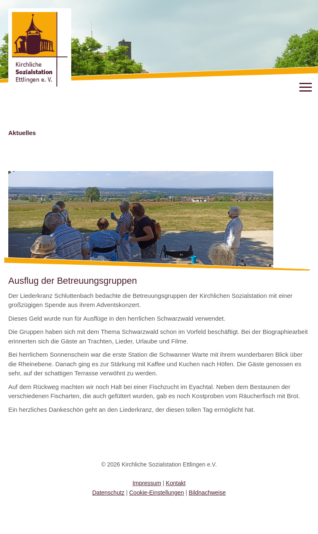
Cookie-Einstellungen (156, 492)
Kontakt (176, 483)
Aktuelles (22, 132)
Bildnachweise (207, 492)
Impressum (146, 483)
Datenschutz (108, 492)
